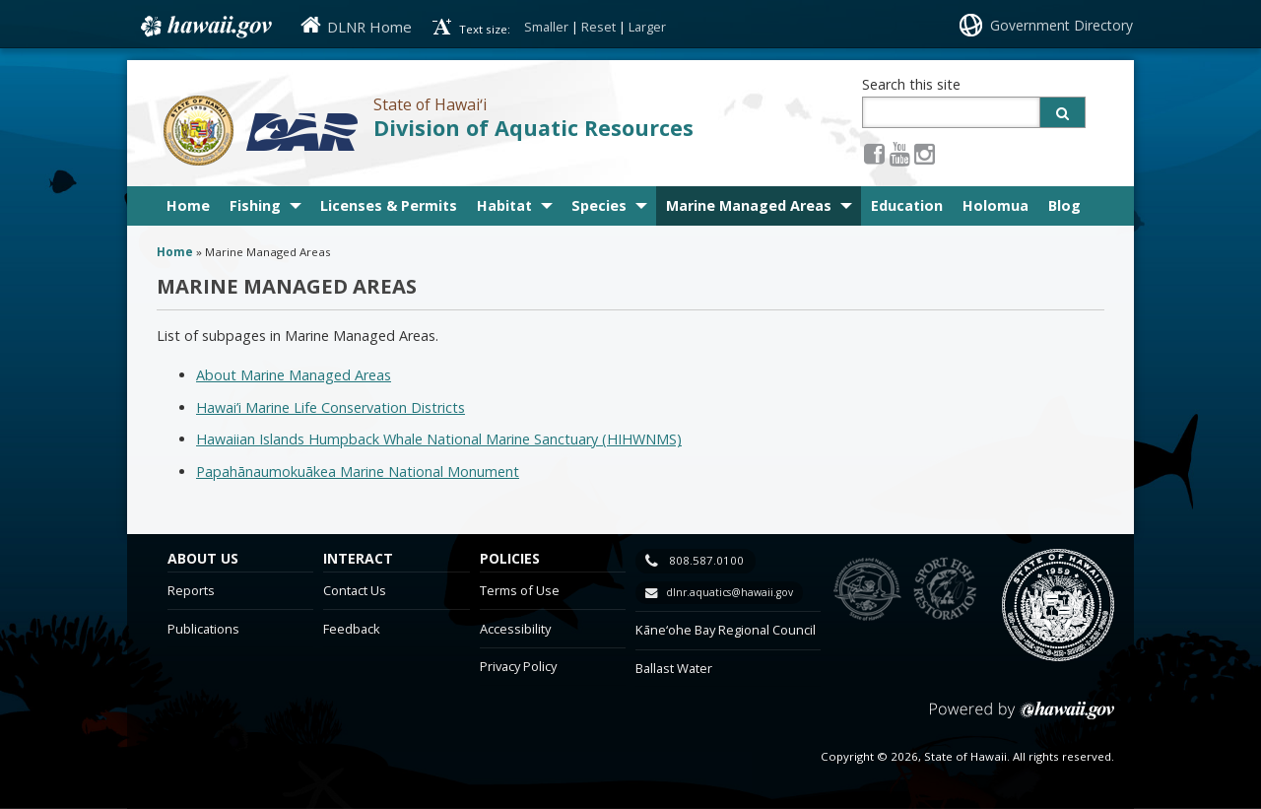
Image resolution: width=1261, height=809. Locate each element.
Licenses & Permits (388, 205)
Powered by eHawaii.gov (1022, 718)
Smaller (546, 26)
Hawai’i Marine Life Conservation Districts (330, 407)
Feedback (351, 629)
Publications (203, 629)
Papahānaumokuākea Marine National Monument (357, 471)
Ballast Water (673, 668)
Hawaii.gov (204, 26)
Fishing (255, 205)
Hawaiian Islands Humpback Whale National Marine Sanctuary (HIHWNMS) (439, 439)
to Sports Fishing (945, 590)
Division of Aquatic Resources (533, 127)
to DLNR (867, 590)
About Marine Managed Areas (293, 375)
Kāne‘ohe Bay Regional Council (725, 630)
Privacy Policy (518, 666)
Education (907, 205)
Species (599, 205)
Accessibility (515, 629)
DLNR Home (369, 26)
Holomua (995, 205)
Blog (1064, 205)
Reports (191, 590)
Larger (647, 26)
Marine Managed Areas (748, 205)
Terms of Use (520, 590)
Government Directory (1061, 25)
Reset (598, 26)
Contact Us (354, 590)
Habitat (504, 205)
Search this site (911, 84)
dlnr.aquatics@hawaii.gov (729, 592)
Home (188, 205)
